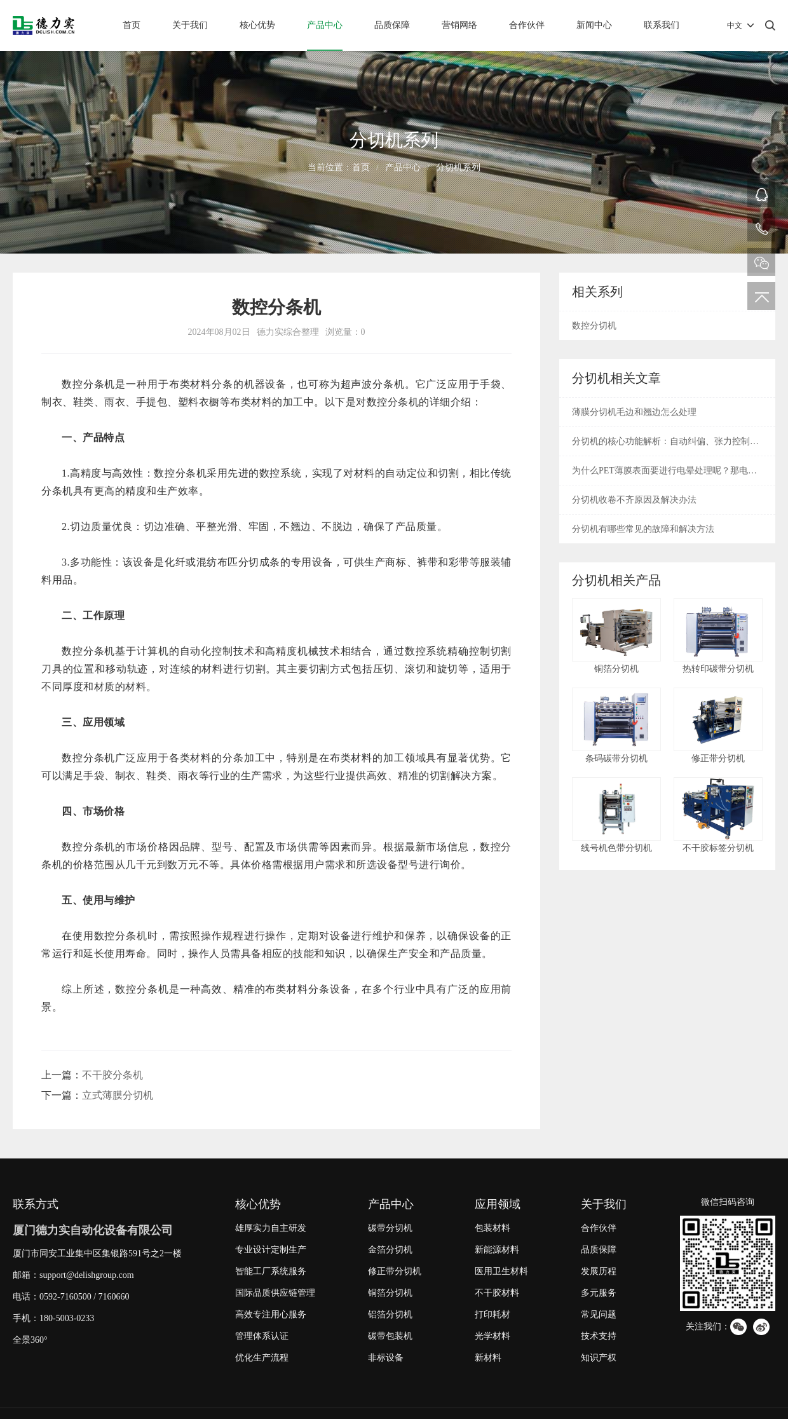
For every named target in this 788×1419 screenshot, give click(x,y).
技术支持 (598, 1336)
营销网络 (459, 25)
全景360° (30, 1340)
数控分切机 (594, 325)
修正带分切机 (394, 1271)
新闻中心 (594, 25)
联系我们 (661, 25)
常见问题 (598, 1314)
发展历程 (598, 1271)
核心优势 (257, 25)
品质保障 (392, 25)
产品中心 (325, 25)
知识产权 (598, 1357)
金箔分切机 (390, 1249)
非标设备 (386, 1357)
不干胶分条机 (112, 1074)
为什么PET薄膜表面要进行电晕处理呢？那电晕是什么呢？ (664, 475)
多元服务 (598, 1293)
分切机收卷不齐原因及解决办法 (634, 500)
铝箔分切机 (390, 1314)
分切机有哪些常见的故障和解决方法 (643, 529)
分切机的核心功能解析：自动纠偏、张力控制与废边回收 (665, 446)
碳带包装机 (390, 1336)
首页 (131, 25)
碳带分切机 (390, 1228)
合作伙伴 (527, 25)
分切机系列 (458, 167)
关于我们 (190, 25)
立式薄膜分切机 (117, 1095)
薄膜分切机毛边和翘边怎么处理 (634, 412)
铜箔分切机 (390, 1293)
